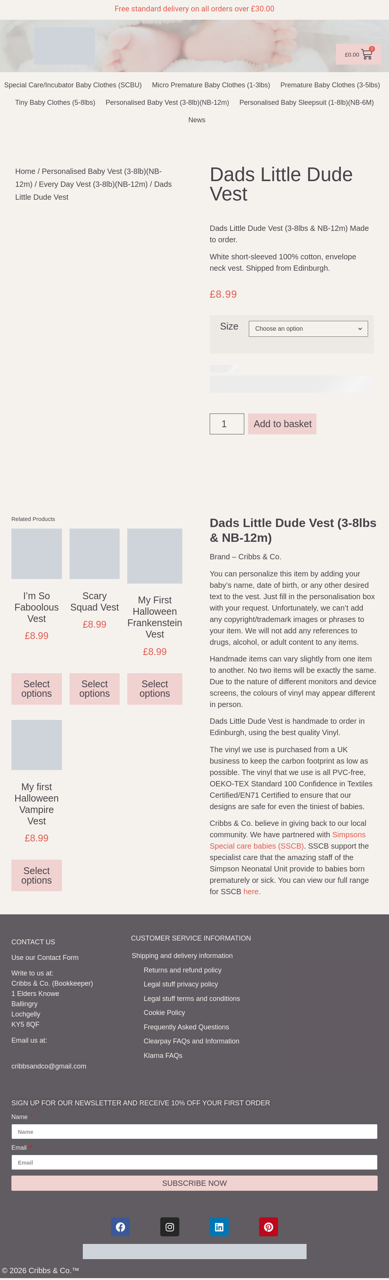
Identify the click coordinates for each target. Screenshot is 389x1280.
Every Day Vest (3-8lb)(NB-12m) (93, 184)
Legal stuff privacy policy (181, 984)
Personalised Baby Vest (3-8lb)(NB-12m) (167, 102)
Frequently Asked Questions (186, 1027)
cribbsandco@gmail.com (48, 1066)
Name (20, 1117)
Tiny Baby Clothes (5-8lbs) (55, 102)
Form (71, 957)
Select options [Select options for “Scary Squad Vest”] (94, 689)
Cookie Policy (164, 1012)
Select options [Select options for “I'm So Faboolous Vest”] (36, 689)
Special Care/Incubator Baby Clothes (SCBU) (73, 85)
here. (252, 891)
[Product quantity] (227, 424)
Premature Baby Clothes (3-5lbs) (330, 85)
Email (19, 1148)
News (197, 120)
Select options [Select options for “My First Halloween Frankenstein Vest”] (154, 689)
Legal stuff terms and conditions (192, 998)
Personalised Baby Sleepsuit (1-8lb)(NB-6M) (306, 102)
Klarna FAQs (163, 1055)
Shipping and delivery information (182, 956)
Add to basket (283, 423)
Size (229, 326)
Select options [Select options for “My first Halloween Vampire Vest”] (36, 875)
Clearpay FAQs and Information (191, 1041)
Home (25, 171)
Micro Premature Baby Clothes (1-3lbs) (211, 85)
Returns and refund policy (182, 970)
